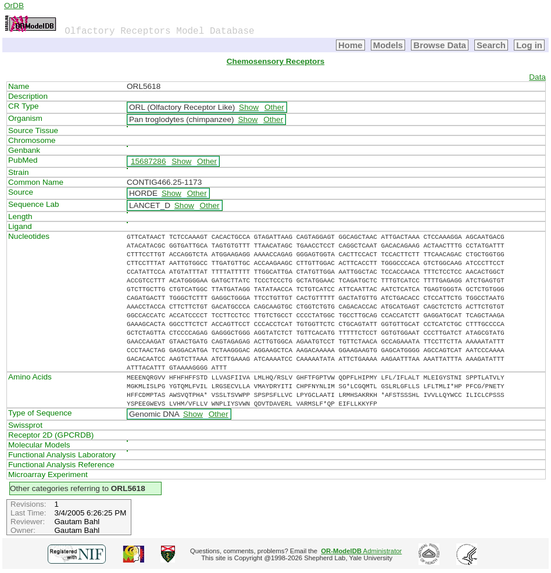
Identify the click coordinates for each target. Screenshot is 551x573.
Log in (529, 45)
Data (537, 77)
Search (491, 45)
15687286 (148, 161)
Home (350, 45)
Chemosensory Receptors (275, 61)
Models (388, 45)
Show (249, 107)
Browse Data (439, 45)
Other (274, 107)
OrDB (14, 5)
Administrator (361, 550)
